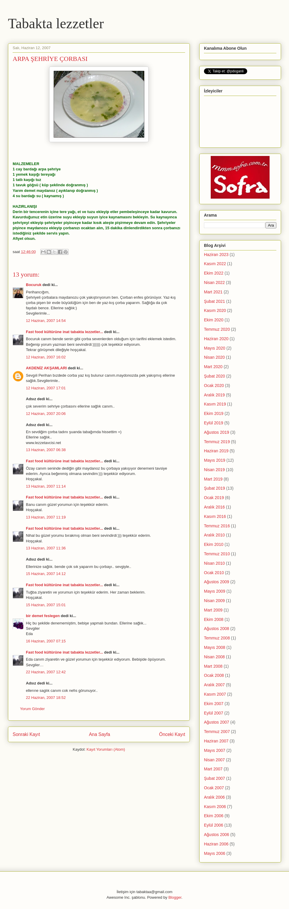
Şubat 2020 (214, 376)
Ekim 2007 (213, 703)
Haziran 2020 (216, 338)
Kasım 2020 (215, 310)
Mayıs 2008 (214, 647)
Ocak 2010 (214, 572)
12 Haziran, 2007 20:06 (46, 413)
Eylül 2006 (213, 825)
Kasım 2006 (215, 806)
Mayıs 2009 (214, 591)
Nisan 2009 (214, 600)
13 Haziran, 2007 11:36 (46, 548)
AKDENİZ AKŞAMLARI (46, 368)
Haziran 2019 (216, 450)
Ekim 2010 (213, 544)
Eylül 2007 (213, 713)
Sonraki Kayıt (26, 734)
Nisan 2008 (214, 656)
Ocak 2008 (214, 675)
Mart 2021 (213, 292)
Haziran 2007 (216, 741)
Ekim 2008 (213, 619)
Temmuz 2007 (217, 731)
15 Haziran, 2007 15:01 (46, 605)
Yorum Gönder (32, 709)
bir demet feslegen (43, 616)
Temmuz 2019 (217, 441)
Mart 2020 (213, 366)
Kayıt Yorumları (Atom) (106, 749)
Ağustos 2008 (216, 628)
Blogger (174, 897)
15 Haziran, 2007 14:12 (46, 573)
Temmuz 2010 (217, 553)
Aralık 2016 (214, 507)
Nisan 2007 (214, 759)
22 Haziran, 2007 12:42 (46, 672)
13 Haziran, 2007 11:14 (46, 486)
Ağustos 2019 (216, 432)
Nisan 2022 (214, 282)
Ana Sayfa (99, 734)
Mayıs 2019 (214, 460)
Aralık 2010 (214, 535)
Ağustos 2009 (216, 581)
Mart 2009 (213, 610)
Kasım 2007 (215, 694)
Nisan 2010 (214, 563)
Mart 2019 (213, 479)
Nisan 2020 (214, 357)
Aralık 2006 (214, 797)
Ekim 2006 (213, 815)
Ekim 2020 (213, 320)
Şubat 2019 (214, 488)
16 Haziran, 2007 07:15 (46, 641)
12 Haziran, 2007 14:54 (46, 320)
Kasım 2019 (215, 404)
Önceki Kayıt (172, 734)
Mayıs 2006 (214, 853)
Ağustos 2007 (216, 722)
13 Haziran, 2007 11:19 (46, 517)
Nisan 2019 (214, 469)
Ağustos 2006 (216, 834)
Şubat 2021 (214, 301)
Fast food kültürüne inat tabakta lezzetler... (64, 332)
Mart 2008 (213, 666)
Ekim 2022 (213, 273)
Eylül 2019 (213, 423)
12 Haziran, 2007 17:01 (46, 388)
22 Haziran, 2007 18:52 (46, 697)
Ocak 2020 (214, 385)
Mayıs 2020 (214, 348)
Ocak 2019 (214, 497)
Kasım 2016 (215, 516)
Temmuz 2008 (217, 638)
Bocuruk (33, 284)
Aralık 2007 (214, 684)
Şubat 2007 (214, 778)
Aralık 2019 (214, 395)
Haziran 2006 (216, 844)
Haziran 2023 (216, 254)
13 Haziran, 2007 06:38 (46, 450)
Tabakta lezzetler (56, 23)
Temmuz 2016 (217, 526)
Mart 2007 (213, 769)
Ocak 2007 (214, 787)
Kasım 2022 (215, 263)
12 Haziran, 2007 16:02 (46, 357)
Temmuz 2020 (217, 329)
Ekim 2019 (213, 413)
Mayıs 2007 (214, 750)
